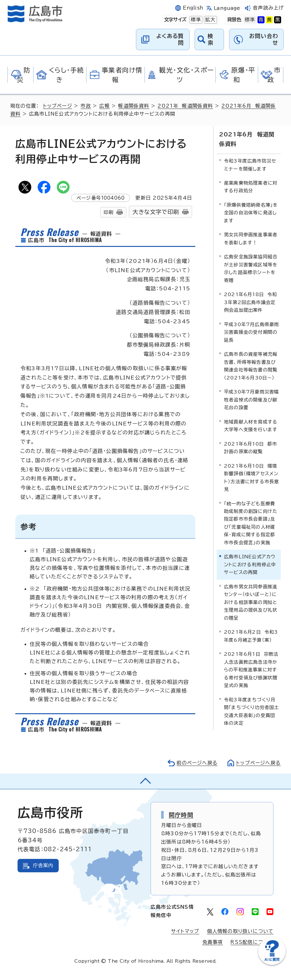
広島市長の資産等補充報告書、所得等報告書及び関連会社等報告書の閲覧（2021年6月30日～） (250, 366)
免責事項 (212, 942)
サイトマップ (185, 931)
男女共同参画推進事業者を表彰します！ (250, 238)
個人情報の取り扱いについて (240, 931)
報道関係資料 (133, 105)
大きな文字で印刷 (155, 212)
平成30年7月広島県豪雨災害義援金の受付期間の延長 (251, 332)
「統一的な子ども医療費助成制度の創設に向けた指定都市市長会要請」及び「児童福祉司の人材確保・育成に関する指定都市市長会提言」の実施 (250, 523)
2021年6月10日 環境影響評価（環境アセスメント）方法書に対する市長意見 (251, 477)
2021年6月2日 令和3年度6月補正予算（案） (251, 636)
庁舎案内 (43, 865)
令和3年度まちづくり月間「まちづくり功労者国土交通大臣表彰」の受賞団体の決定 (251, 711)
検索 (210, 39)
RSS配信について (251, 942)
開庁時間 (181, 815)
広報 (104, 105)
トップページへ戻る (258, 763)
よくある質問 (170, 39)
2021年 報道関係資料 (185, 105)
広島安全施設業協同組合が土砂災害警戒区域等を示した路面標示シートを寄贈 (250, 268)
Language (227, 8)
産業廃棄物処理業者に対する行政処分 (250, 186)
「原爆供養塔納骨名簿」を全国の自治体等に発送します (251, 213)
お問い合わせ (263, 39)
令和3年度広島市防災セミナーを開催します (250, 164)
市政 (85, 105)
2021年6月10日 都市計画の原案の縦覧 (250, 447)
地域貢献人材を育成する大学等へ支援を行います (250, 425)
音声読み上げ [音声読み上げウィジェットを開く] (268, 7)
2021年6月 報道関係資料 (246, 139)
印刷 (108, 212)
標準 (195, 20)
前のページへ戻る (197, 763)
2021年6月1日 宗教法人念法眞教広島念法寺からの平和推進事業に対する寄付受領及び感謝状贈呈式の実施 (251, 670)
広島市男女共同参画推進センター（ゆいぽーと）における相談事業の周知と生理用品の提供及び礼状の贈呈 (250, 602)
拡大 (209, 20)
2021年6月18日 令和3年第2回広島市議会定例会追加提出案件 (250, 302)
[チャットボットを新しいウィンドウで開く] (272, 963)
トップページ (57, 105)
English (193, 7)
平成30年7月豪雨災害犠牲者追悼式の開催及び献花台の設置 (251, 399)
